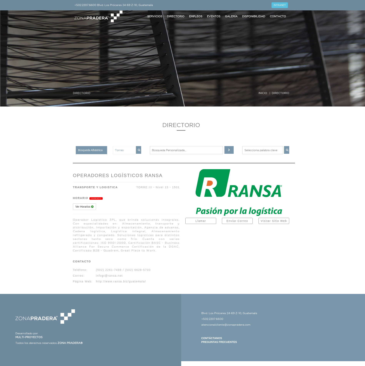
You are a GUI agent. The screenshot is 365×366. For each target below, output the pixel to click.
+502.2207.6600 (85, 5)
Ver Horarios (84, 206)
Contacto (278, 16)
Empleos (195, 16)
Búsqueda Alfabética (90, 150)
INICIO (262, 93)
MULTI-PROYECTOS (28, 337)
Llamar (201, 220)
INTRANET (280, 5)
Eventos (213, 16)
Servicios (154, 16)
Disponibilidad (253, 16)
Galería (231, 16)
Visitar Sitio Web (274, 220)
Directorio (175, 16)
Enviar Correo (237, 220)
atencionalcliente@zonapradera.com (225, 324)
